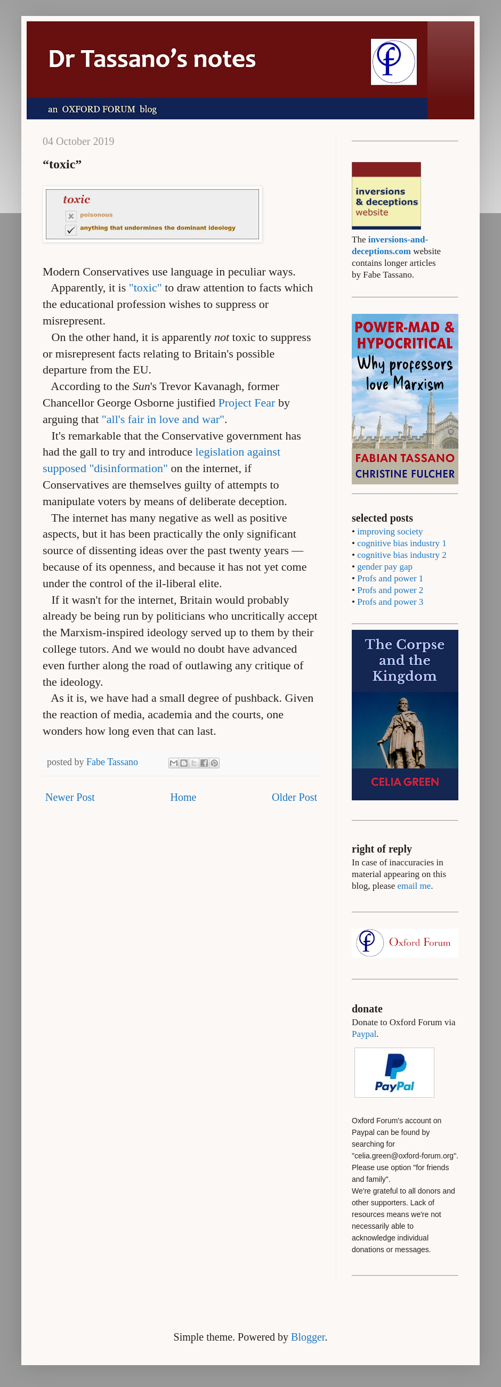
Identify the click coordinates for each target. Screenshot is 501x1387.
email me (414, 886)
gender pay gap (385, 567)
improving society (390, 531)
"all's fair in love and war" (163, 419)
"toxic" (145, 287)
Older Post (294, 797)
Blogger (308, 1337)
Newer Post (70, 797)
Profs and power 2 (390, 590)
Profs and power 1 (390, 578)
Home (183, 797)
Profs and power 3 (390, 602)
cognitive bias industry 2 (402, 555)
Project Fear (247, 402)
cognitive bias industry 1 (402, 543)
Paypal (364, 1034)
